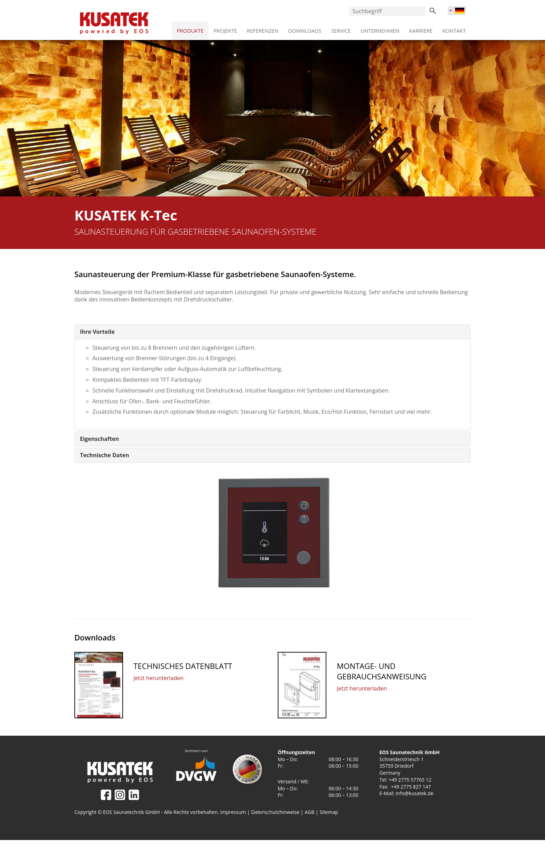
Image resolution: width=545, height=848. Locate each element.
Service (341, 28)
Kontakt (454, 28)
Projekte (225, 28)
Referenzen (262, 28)
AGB (310, 812)
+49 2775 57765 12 (410, 779)
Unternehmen (379, 28)
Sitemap (328, 812)
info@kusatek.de (415, 793)
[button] (97, 332)
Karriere (420, 28)
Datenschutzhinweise (275, 812)
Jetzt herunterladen (158, 678)
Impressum (233, 812)
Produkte (190, 28)
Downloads (305, 28)
